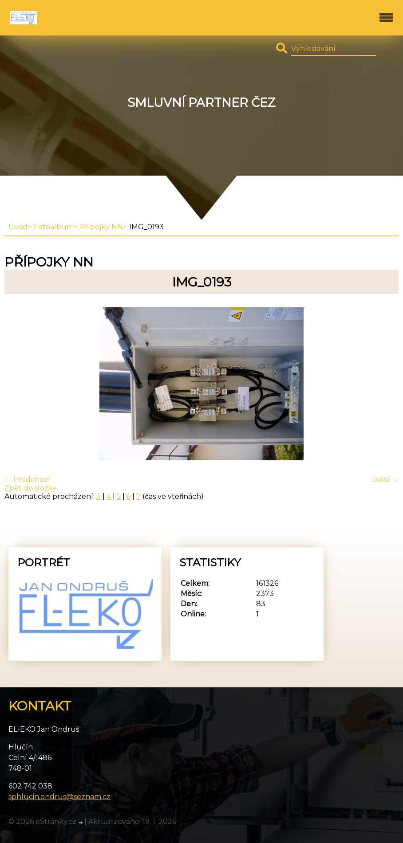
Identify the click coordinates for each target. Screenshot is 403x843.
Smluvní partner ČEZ (201, 102)
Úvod (18, 227)
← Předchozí (27, 479)
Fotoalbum (54, 227)
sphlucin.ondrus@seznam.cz (59, 796)
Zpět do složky (30, 488)
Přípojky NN (101, 227)
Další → (385, 479)
